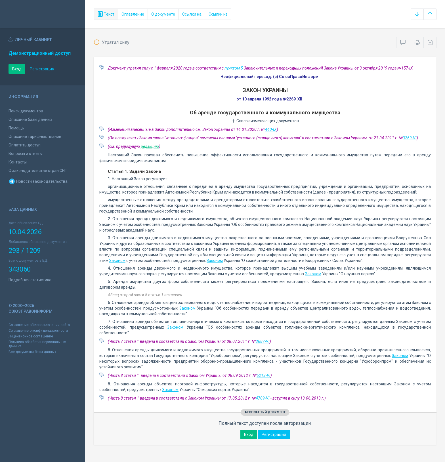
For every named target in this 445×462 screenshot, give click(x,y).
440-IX (271, 129)
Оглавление (132, 14)
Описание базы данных (30, 119)
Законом (117, 260)
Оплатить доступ (25, 145)
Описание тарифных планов (35, 136)
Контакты (18, 162)
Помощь (16, 128)
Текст (105, 14)
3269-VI (410, 138)
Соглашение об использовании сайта (39, 325)
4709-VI (263, 398)
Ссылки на (191, 14)
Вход (17, 69)
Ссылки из (218, 14)
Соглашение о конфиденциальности (38, 331)
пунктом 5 (233, 68)
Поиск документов (26, 111)
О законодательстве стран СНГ (38, 170)
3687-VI (263, 341)
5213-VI (263, 375)
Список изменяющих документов (265, 121)
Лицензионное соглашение (31, 336)
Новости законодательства (38, 181)
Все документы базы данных (32, 352)
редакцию (150, 146)
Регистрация (42, 69)
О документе (163, 14)
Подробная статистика (30, 280)
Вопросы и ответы (26, 153)
